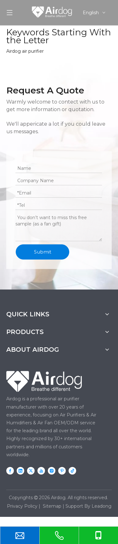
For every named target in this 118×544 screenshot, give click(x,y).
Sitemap (52, 506)
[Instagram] (51, 471)
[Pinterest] (62, 471)
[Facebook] (10, 471)
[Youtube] (41, 471)
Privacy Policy (22, 506)
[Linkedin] (20, 471)
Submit (42, 252)
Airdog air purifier (25, 51)
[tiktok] (72, 471)
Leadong (101, 506)
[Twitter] (31, 471)
